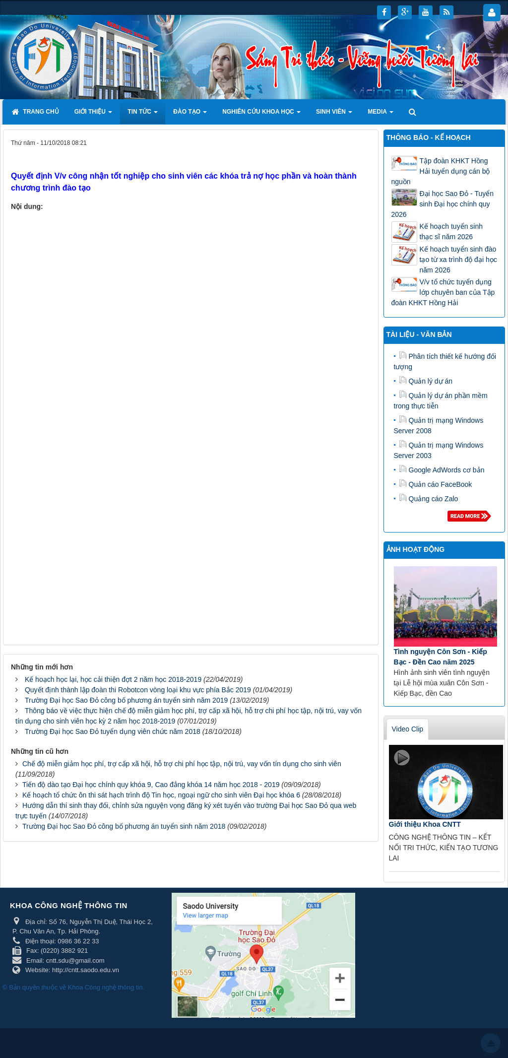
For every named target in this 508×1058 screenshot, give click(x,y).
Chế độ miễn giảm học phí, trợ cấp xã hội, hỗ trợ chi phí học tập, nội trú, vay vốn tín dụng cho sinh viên (181, 764)
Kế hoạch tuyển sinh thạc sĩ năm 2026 (451, 231)
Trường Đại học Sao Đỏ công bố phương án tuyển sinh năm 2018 (123, 826)
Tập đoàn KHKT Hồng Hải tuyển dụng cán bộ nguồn (440, 171)
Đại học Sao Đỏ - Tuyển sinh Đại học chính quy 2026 (442, 204)
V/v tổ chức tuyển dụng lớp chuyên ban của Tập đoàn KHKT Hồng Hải (443, 292)
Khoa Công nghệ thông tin (105, 987)
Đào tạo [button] (190, 114)
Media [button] (380, 114)
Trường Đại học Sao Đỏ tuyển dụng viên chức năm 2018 (112, 731)
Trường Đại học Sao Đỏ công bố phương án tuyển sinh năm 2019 (126, 700)
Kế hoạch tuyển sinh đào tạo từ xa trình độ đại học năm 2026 (458, 259)
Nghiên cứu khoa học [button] (261, 114)
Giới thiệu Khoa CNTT (425, 824)
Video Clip (408, 729)
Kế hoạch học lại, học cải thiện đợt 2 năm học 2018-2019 (113, 679)
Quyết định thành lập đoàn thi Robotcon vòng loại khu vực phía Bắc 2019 (138, 690)
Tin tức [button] (142, 114)
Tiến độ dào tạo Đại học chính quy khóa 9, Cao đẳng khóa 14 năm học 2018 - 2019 (151, 785)
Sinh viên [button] (334, 114)
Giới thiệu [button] (93, 114)
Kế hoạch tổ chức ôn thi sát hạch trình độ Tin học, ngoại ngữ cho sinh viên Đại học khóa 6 (161, 795)
